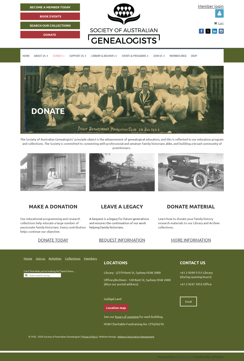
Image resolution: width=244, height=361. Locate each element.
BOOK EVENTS (50, 16)
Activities (55, 258)
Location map (116, 308)
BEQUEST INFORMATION (122, 239)
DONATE (49, 34)
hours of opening (127, 316)
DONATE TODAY (53, 239)
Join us (40, 258)
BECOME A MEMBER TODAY (50, 7)
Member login (211, 6)
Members (90, 258)
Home (28, 258)
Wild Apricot (183, 356)
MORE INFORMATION (191, 239)
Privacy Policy (89, 336)
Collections (72, 258)
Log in (219, 13)
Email (188, 301)
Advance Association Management (136, 336)
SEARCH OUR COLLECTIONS (50, 25)
